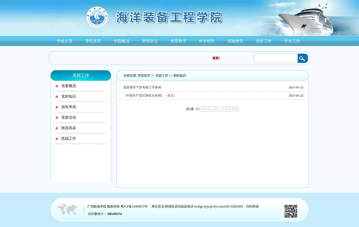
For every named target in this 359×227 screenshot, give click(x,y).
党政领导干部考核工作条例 (142, 87)
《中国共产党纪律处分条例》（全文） (150, 95)
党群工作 (162, 75)
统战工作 (68, 138)
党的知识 (179, 75)
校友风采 (68, 128)
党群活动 (68, 117)
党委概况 (68, 86)
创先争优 (68, 107)
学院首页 (144, 75)
